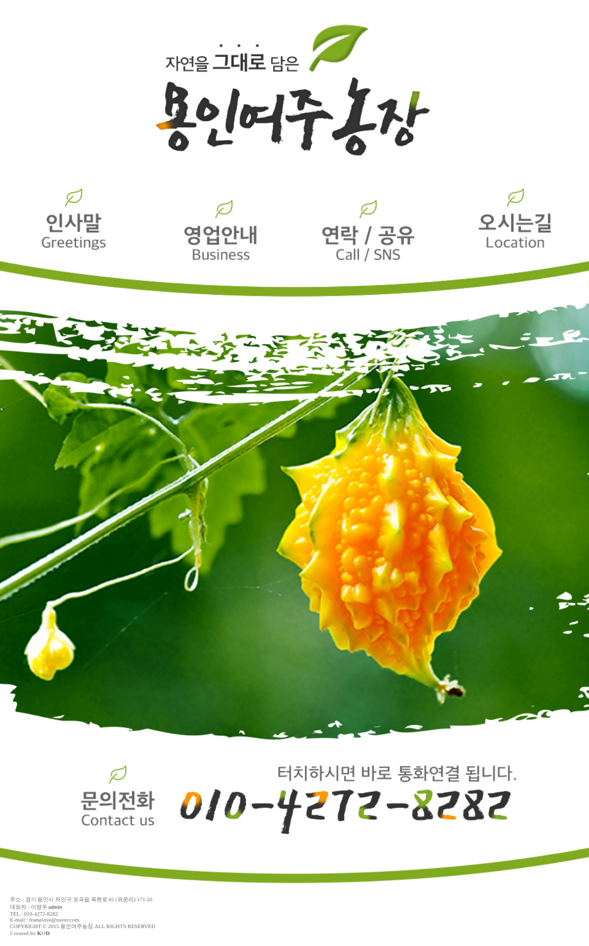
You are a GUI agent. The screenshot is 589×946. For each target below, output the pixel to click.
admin (55, 907)
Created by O (30, 933)
